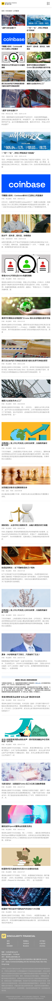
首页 (3, 11)
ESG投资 (9, 11)
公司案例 (16, 11)
